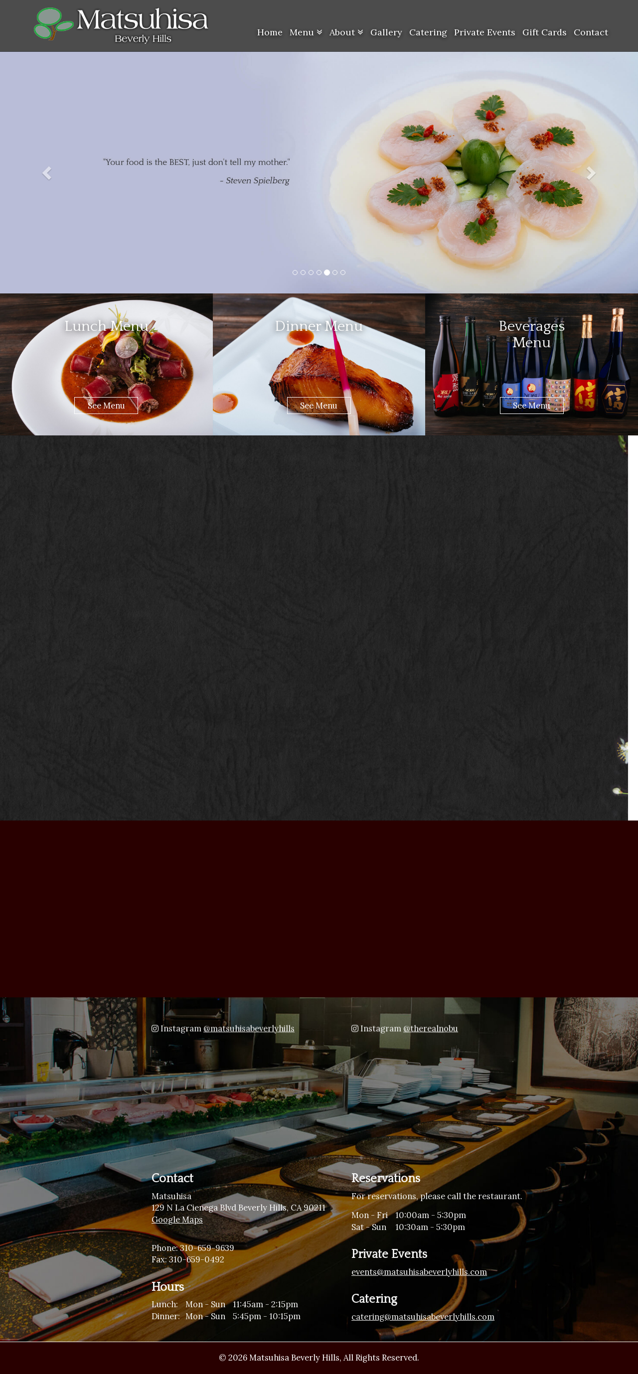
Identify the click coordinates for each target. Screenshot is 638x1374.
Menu (306, 32)
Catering (428, 32)
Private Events (484, 32)
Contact (591, 32)
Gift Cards (544, 32)
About (346, 32)
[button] (48, 172)
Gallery (386, 32)
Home (270, 32)
